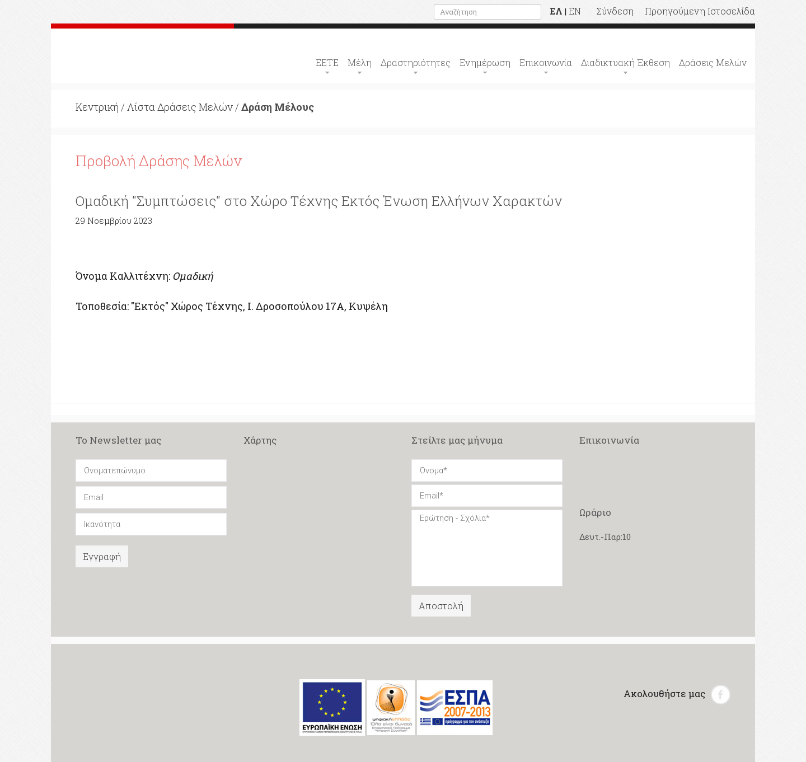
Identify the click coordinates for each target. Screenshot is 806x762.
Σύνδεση (615, 11)
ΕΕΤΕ (327, 62)
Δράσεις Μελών (713, 62)
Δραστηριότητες (416, 62)
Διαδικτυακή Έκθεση (625, 62)
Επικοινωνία (545, 62)
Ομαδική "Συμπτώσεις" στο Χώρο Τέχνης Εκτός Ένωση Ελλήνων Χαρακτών (319, 201)
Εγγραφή (102, 556)
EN (575, 11)
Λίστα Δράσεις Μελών (180, 107)
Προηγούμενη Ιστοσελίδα (700, 11)
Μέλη (360, 62)
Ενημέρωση (485, 62)
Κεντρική (97, 107)
